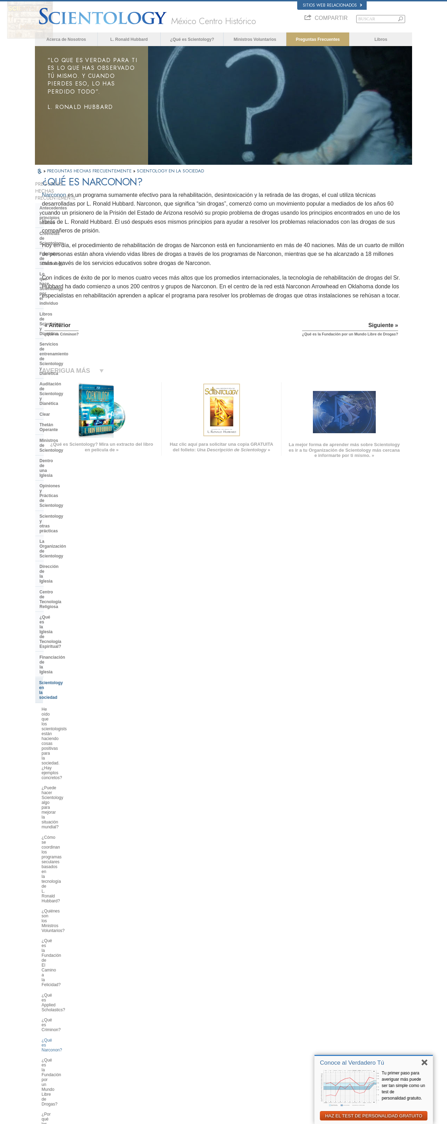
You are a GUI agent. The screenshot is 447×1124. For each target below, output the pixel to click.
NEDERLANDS (51, 1060)
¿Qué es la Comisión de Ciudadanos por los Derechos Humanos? (69, 614)
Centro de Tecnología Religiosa (70, 384)
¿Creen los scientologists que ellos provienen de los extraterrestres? (74, 818)
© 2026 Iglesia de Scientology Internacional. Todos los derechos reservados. (100, 1117)
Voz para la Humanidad (227, 1013)
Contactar (215, 1053)
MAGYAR (124, 1005)
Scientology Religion (326, 1020)
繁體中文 (46, 1053)
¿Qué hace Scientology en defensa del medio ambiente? (74, 657)
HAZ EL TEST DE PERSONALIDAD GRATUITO (373, 1115)
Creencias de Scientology (64, 216)
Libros (380, 39)
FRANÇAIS (48, 1025)
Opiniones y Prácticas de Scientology (64, 340)
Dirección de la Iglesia (61, 373)
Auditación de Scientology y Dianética (67, 282)
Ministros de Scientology (64, 316)
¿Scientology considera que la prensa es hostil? (70, 767)
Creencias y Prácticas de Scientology (239, 1006)
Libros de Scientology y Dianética (73, 253)
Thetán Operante (56, 305)
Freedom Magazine (325, 1053)
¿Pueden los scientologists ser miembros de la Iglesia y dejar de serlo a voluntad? (72, 785)
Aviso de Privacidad (303, 1117)
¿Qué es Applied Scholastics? (69, 528)
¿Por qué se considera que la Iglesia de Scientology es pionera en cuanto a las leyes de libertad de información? (75, 637)
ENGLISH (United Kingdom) (62, 1012)
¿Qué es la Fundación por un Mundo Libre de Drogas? (69, 562)
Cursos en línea (220, 1040)
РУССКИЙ (47, 1047)
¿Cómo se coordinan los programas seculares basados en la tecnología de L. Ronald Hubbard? (72, 481)
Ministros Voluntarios (255, 39)
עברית (44, 1032)
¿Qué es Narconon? (60, 549)
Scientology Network (326, 1013)
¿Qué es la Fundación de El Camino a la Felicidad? (68, 516)
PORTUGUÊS (128, 1052)
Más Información (221, 1047)
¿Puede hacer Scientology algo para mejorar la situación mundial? (73, 461)
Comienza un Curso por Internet (336, 1033)
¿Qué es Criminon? (60, 539)
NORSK (123, 1012)
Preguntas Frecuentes (318, 39)
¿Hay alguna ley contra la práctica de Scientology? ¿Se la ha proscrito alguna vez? (73, 870)
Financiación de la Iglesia (64, 410)
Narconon (131, 195)
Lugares (214, 1060)
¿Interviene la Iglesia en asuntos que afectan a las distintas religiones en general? (72, 700)
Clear (44, 295)
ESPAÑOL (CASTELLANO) (139, 1032)
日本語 (44, 1040)
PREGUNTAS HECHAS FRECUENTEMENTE (90, 171)
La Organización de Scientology (71, 363)
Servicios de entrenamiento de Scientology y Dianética (69, 266)
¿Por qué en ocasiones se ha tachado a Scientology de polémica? (69, 750)
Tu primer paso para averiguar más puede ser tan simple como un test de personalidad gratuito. (403, 1086)
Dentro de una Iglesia (60, 326)
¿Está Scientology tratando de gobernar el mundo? (70, 918)
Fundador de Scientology (64, 227)
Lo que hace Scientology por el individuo (70, 240)
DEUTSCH (47, 1067)
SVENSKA (125, 1018)
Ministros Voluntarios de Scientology (340, 1040)
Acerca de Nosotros (66, 39)
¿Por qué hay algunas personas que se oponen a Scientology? (71, 732)
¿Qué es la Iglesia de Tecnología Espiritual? (71, 397)
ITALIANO (124, 1045)
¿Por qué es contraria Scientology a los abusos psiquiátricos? (73, 597)
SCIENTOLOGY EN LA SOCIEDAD (170, 171)
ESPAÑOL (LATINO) (133, 1025)
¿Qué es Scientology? (192, 39)
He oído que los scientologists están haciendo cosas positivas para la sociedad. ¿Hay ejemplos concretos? (72, 441)
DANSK (45, 1018)
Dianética (317, 1006)
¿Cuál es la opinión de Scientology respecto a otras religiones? (74, 717)
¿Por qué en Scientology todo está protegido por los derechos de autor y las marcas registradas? (74, 850)
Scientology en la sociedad (66, 421)
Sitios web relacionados (332, 5)
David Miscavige (323, 1027)
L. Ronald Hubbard (129, 39)
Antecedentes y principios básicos (65, 203)
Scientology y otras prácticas (68, 352)
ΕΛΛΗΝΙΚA (125, 1038)
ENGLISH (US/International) (62, 1005)
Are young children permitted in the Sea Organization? (74, 933)
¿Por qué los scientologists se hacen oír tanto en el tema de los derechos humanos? (72, 579)
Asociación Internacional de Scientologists (344, 1047)
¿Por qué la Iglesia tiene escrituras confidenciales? (74, 803)
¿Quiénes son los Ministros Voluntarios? (67, 501)
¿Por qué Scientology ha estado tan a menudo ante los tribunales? (73, 833)
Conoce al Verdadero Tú (352, 1062)
